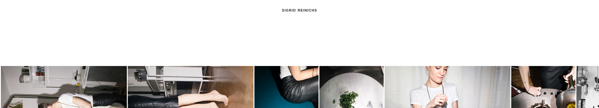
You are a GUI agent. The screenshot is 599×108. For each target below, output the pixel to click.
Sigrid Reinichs (299, 10)
